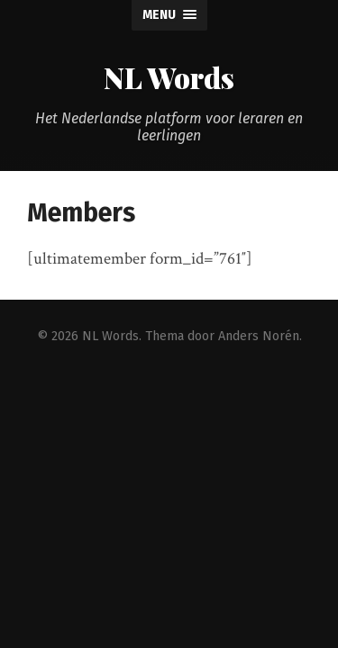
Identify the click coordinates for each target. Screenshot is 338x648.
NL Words (169, 77)
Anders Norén (258, 336)
